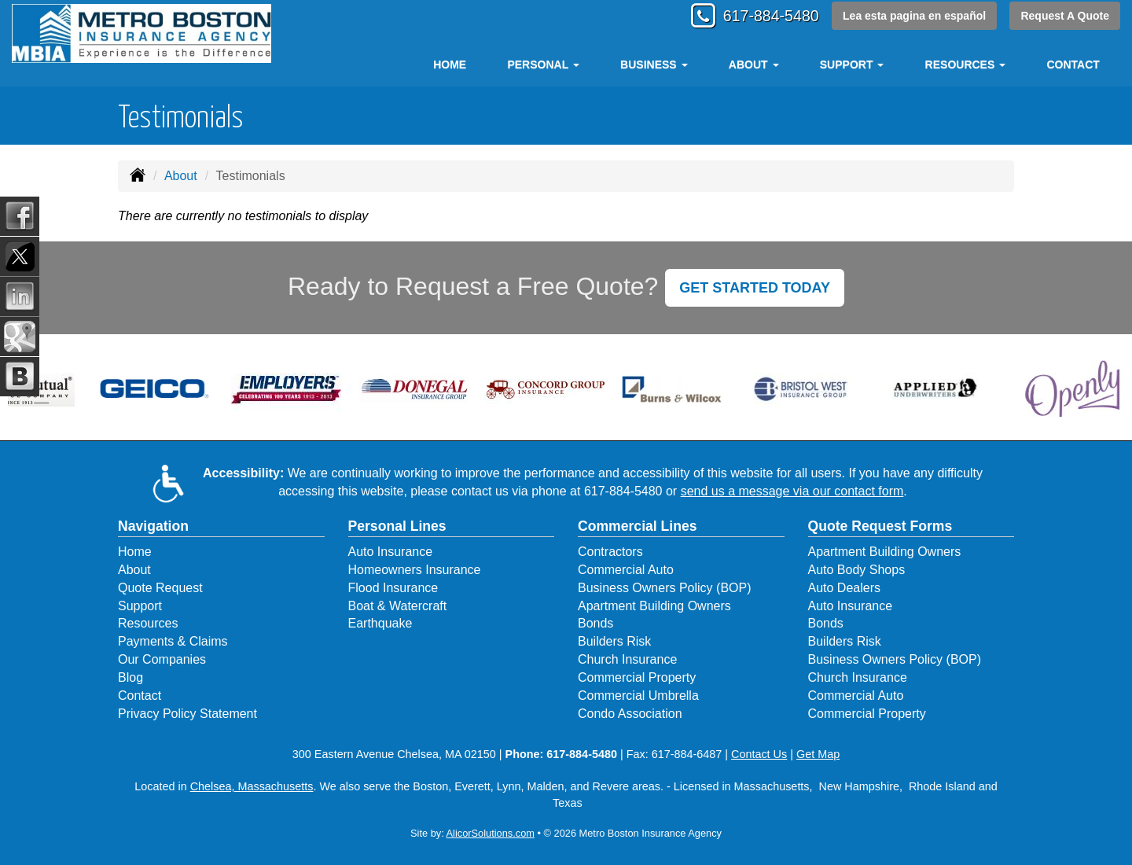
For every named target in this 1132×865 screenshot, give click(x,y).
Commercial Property (637, 677)
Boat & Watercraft (397, 606)
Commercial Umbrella (638, 695)
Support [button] (852, 64)
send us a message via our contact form (792, 491)
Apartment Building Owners (654, 606)
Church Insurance (627, 659)
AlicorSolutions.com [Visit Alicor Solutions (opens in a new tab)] (491, 833)
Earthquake (380, 623)
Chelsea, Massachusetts (252, 786)
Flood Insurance (393, 587)
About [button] (754, 64)
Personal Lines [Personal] (397, 526)
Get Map (818, 754)
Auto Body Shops (857, 569)
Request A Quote (1064, 17)
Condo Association (630, 713)
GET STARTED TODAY (754, 288)
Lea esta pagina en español (912, 17)
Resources (148, 623)
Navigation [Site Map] (153, 526)
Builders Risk (614, 641)
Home (449, 64)
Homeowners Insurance (414, 569)
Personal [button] (543, 64)
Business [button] (653, 64)
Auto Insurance (390, 551)
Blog (130, 677)
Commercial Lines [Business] (637, 526)
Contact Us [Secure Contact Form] (759, 754)
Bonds (595, 623)
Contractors (610, 551)
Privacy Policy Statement (187, 713)
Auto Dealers (844, 587)
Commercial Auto (626, 569)
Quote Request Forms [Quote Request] (880, 526)
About (180, 175)
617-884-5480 (760, 18)
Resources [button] (965, 64)
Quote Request (160, 587)
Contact (1072, 64)
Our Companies (162, 659)
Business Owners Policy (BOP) (665, 587)
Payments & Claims (173, 641)
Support (140, 606)
